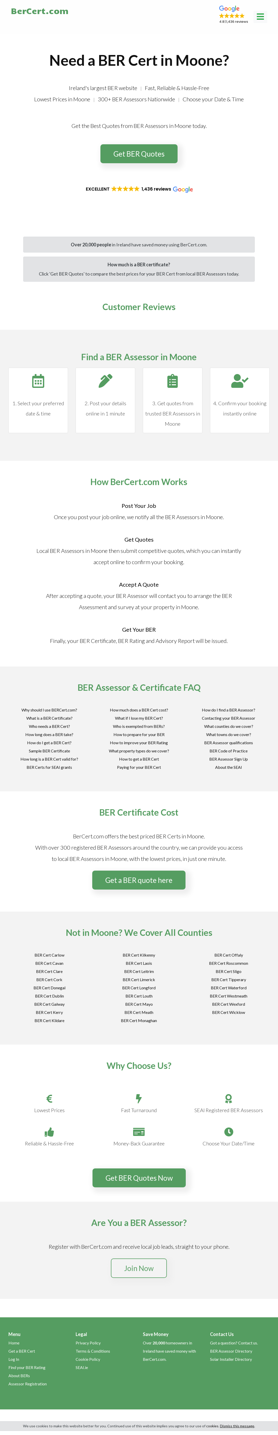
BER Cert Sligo (228, 971)
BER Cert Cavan (49, 963)
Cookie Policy (88, 1359)
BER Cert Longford (139, 987)
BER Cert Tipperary (228, 979)
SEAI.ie (82, 1367)
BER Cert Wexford (228, 1004)
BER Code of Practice (229, 750)
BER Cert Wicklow (228, 1012)
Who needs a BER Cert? (49, 726)
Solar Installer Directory (231, 1359)
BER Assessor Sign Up (228, 759)
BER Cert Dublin (49, 995)
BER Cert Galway (49, 1004)
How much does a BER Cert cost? (139, 709)
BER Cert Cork (49, 979)
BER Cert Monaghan (139, 1020)
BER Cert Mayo (139, 1004)
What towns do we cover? (228, 734)
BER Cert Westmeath (228, 995)
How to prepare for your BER (139, 734)
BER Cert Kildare (49, 1020)
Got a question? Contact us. (234, 1342)
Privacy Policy (88, 1342)
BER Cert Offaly (228, 954)
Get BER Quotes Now (139, 1178)
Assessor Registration (27, 1383)
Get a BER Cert (21, 1351)
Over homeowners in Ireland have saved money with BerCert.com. (169, 1351)
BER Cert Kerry (49, 1012)
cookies (212, 1426)
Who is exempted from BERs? (139, 726)
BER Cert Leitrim (139, 971)
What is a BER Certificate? (49, 718)
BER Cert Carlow (49, 954)
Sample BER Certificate (49, 750)
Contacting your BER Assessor (228, 718)
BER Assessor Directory (231, 1351)
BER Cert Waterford (229, 987)
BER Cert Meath (138, 1012)
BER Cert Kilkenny (139, 954)
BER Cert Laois (139, 963)
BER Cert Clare (49, 971)
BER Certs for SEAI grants (49, 767)
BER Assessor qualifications (228, 742)
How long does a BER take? (49, 734)
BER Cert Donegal (49, 987)
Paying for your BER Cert (139, 767)
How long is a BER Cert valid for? (49, 759)
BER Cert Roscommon (228, 963)
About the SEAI (228, 767)
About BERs (19, 1375)
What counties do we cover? (228, 726)
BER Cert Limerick (139, 979)
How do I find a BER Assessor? (228, 709)
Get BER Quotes (139, 153)
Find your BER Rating (26, 1367)
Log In (13, 1359)
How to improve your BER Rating (139, 742)
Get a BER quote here (138, 880)
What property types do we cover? (139, 750)
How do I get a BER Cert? (49, 742)
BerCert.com (39, 10)
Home (13, 1342)
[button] (233, 14)
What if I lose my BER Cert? (139, 718)
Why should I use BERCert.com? (49, 709)
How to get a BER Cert (139, 759)
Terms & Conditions (93, 1351)
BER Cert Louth (139, 995)
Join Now (139, 1268)
